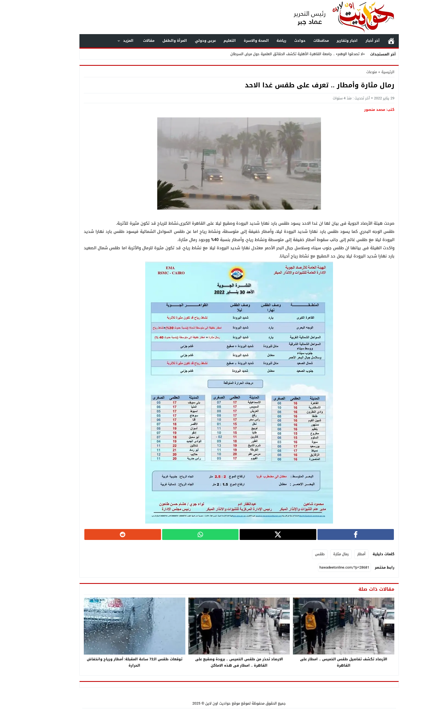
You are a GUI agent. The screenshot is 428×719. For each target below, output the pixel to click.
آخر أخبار (347, 40)
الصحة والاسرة (231, 40)
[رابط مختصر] (319, 567)
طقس (294, 554)
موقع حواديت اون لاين (197, 703)
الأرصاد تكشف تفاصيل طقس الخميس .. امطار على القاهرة (318, 662)
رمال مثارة (315, 554)
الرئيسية (366, 40)
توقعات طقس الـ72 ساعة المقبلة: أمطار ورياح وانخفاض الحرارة (109, 662)
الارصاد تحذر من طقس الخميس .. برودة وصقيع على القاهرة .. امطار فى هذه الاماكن (214, 662)
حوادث (274, 40)
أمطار (336, 554)
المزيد (103, 40)
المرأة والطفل (149, 40)
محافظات (296, 40)
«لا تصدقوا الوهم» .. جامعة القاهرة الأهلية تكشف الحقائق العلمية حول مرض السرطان (272, 53)
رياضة (256, 40)
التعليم (204, 40)
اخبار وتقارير (321, 40)
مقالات (123, 40)
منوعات (346, 72)
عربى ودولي (180, 40)
